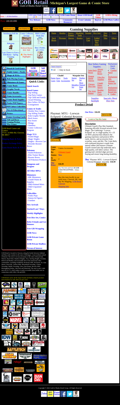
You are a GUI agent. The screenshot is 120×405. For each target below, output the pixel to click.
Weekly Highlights (35, 213)
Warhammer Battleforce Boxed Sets (112, 90)
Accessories (65, 81)
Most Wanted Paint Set (82, 86)
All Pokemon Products (37, 160)
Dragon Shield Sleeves (91, 78)
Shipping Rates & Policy (12, 139)
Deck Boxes (53, 39)
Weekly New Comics (36, 111)
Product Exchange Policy (12, 143)
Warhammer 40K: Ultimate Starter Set (112, 80)
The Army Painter (92, 92)
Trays (114, 33)
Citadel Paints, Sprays (100, 85)
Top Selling (32, 93)
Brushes (62, 33)
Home (2, 16)
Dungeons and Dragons (33, 165)
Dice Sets (97, 33)
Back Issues (33, 118)
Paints (53, 33)
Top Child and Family (37, 97)
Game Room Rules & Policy (13, 147)
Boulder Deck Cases (100, 92)
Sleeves (71, 38)
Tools (65, 78)
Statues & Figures (35, 198)
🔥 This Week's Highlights (27, 56)
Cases (53, 81)
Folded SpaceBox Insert (96, 41)
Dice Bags (105, 34)
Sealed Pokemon (34, 152)
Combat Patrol (112, 71)
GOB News (32, 233)
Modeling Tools (79, 34)
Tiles (105, 38)
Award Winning (34, 100)
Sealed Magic (33, 136)
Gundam (31, 200)
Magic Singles (34, 139)
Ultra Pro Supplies (100, 78)
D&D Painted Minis (36, 184)
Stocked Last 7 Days (35, 209)
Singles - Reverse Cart (37, 141)
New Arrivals (32, 205)
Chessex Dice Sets (92, 85)
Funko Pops (33, 195)
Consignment (33, 104)
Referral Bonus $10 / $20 (26, 49)
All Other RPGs (34, 171)
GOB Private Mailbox (36, 244)
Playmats (62, 38)
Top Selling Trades (35, 113)
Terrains (88, 33)
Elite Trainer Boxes (36, 155)
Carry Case (88, 39)
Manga (31, 123)
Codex (113, 94)
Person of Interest (34, 248)
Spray (58, 78)
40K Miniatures (34, 177)
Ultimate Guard (64, 152)
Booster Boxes (34, 157)
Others (114, 38)
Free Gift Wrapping (35, 228)
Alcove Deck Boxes (100, 71)
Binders (80, 38)
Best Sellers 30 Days (36, 102)
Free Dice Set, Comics (36, 217)
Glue (58, 81)
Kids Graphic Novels (36, 116)
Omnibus (31, 125)
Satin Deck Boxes (92, 71)
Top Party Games (35, 95)
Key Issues (32, 120)
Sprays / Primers (71, 34)
